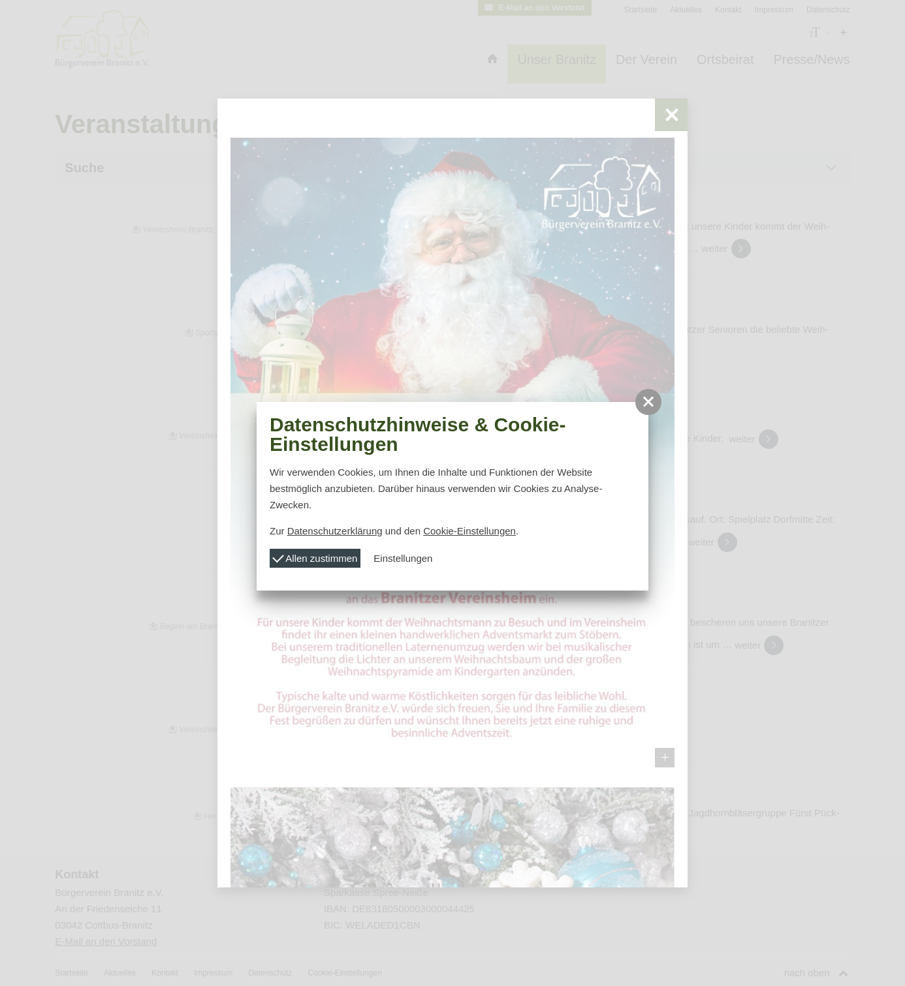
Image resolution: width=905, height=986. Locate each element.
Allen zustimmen (314, 557)
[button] (648, 402)
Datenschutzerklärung (335, 530)
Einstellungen (402, 558)
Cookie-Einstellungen (469, 530)
